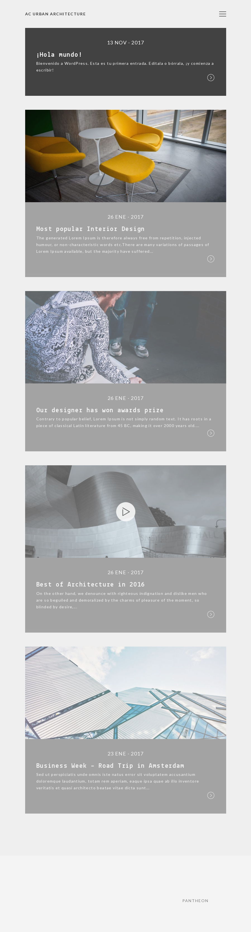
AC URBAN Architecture (55, 13)
